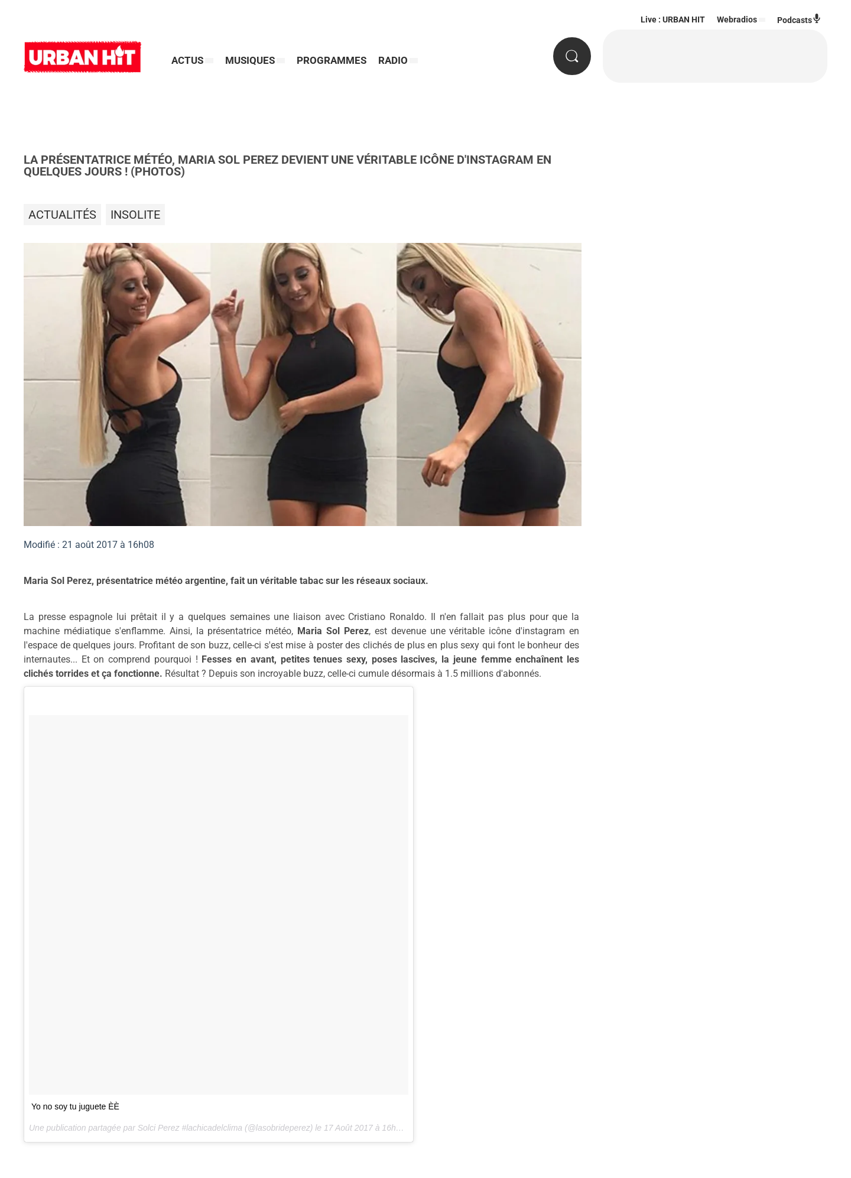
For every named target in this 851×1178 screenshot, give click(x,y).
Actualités (62, 214)
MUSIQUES (250, 60)
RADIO (393, 60)
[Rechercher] (572, 56)
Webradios (737, 19)
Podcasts (799, 19)
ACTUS (187, 60)
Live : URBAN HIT (673, 19)
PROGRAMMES (331, 60)
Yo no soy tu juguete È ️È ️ (75, 1106)
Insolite (135, 214)
